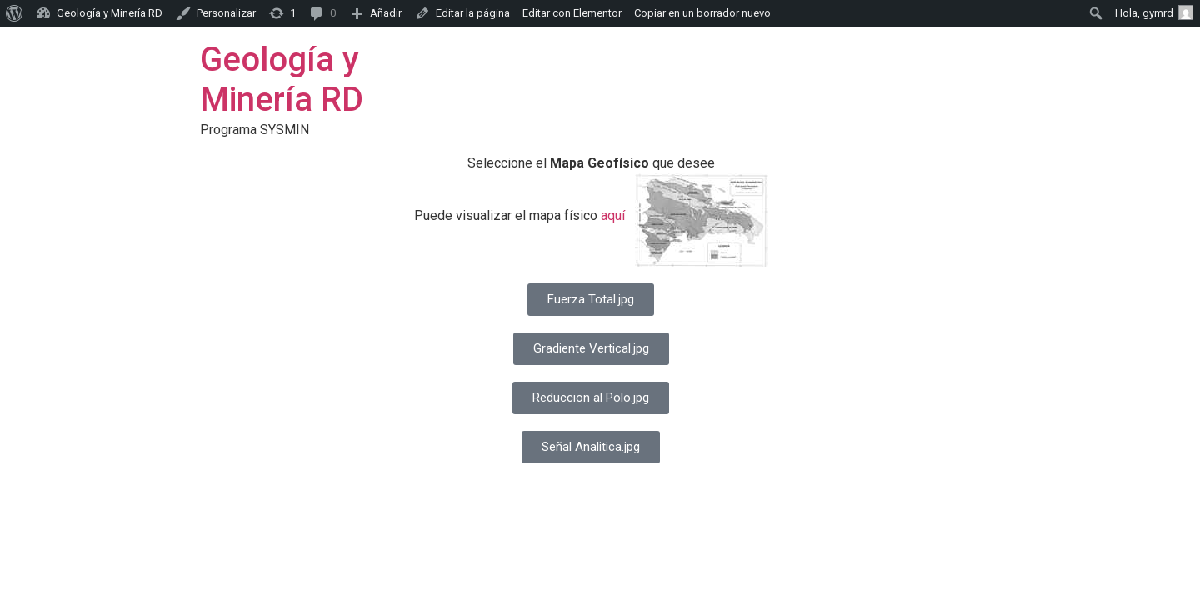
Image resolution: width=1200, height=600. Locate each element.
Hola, (1154, 12)
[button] (591, 299)
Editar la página (473, 13)
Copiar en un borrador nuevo (702, 13)
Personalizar (226, 13)
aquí (613, 215)
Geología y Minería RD (281, 79)
